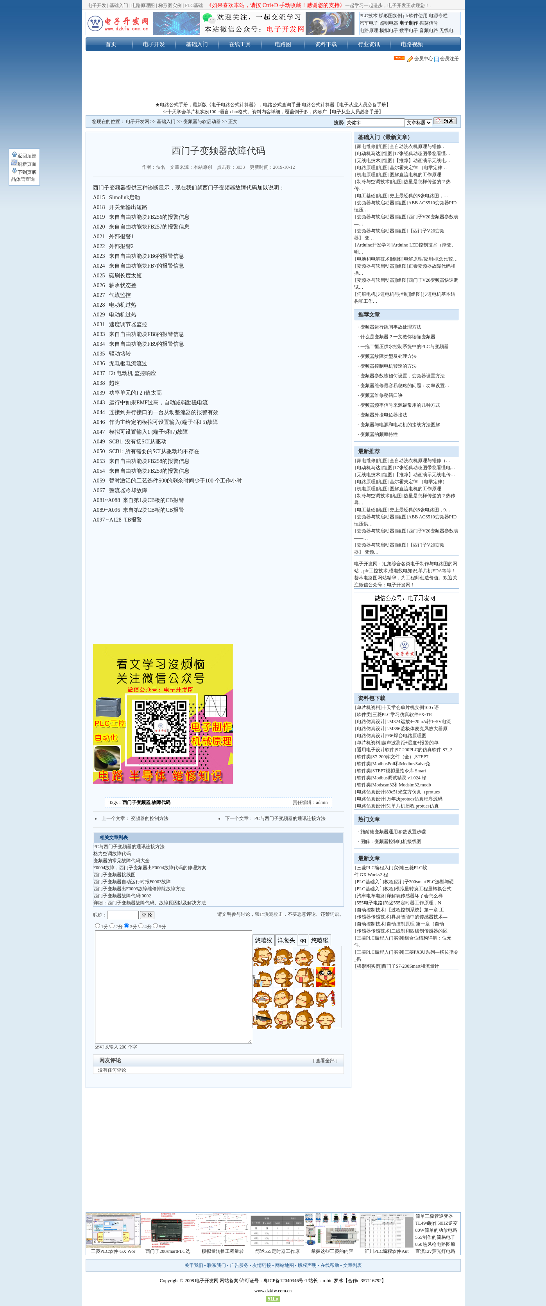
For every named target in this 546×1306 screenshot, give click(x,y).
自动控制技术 (371, 910)
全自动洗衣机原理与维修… (418, 146)
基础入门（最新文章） (385, 137)
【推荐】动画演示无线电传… (424, 474)
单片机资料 (368, 707)
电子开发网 (137, 121)
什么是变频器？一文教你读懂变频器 (397, 336)
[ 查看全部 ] (325, 1060)
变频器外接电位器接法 (383, 415)
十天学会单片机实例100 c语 (410, 707)
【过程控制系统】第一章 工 (415, 910)
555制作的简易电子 (435, 1237)
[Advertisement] (273, 83)
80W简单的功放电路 (436, 1230)
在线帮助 (329, 1265)
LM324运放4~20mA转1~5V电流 (419, 721)
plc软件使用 (415, 15)
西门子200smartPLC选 (167, 1251)
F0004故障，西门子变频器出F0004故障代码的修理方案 (149, 867)
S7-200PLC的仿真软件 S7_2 (424, 749)
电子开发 (97, 5)
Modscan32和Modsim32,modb (401, 785)
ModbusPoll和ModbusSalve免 (401, 763)
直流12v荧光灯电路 (435, 1251)
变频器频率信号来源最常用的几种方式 (400, 405)
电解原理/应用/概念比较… (431, 259)
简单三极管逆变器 (434, 1216)
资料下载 (326, 44)
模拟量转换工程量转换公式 (423, 889)
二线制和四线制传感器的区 (419, 931)
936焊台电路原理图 (406, 735)
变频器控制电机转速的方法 (388, 366)
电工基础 (366, 195)
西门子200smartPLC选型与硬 (424, 881)
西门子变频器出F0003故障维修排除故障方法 (139, 889)
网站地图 (284, 1265)
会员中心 (420, 58)
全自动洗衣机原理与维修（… (420, 460)
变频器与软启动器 (202, 121)
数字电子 (408, 30)
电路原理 (369, 30)
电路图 (283, 44)
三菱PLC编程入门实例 (380, 867)
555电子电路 (370, 903)
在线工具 (240, 44)
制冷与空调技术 (373, 181)
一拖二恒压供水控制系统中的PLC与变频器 (404, 346)
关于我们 (193, 1265)
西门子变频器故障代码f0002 (122, 896)
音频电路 (428, 30)
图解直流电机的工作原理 (415, 174)
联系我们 (216, 1265)
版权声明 (307, 1265)
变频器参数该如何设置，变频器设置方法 (402, 376)
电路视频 (412, 44)
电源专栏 (438, 15)
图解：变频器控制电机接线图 (390, 841)
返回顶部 (23, 156)
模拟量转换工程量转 (223, 1251)
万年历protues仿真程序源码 (414, 799)
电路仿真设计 (371, 721)
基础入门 (118, 5)
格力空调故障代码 (112, 853)
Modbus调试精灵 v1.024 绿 (399, 778)
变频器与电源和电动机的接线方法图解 (400, 424)
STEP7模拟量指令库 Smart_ (400, 771)
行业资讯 (369, 44)
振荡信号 (428, 23)
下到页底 (23, 172)
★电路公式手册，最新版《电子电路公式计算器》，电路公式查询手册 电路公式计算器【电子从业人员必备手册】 (273, 104)
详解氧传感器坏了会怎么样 (415, 896)
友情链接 (261, 1265)
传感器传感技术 (373, 917)
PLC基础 (194, 5)
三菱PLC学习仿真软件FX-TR (402, 714)
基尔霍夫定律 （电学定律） (418, 481)
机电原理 (366, 174)
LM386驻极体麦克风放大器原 (417, 728)
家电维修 (366, 146)
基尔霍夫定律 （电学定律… (418, 167)
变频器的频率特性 (379, 434)
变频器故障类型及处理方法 (388, 356)
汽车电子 (369, 23)
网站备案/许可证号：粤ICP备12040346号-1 (263, 1280)
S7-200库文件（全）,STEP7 (400, 756)
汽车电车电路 (371, 896)
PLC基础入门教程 (375, 881)
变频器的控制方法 (149, 818)
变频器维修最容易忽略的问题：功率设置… (404, 385)
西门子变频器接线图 (114, 874)
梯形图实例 (170, 5)
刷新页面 (23, 164)
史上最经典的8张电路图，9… (420, 510)
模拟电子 (389, 30)
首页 (111, 44)
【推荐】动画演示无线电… (422, 160)
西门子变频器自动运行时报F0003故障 (132, 881)
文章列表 (352, 1265)
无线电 (446, 30)
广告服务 (239, 1265)
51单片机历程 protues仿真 (413, 806)
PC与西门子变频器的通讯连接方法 (290, 818)
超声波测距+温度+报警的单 (410, 742)
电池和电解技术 (373, 259)
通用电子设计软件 (375, 749)
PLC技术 (369, 15)
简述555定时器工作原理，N (413, 903)
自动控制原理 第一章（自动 (415, 924)
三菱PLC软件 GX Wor (113, 1251)
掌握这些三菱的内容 (332, 1251)
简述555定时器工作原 (277, 1251)
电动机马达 (368, 153)
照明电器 (389, 23)
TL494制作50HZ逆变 (436, 1223)
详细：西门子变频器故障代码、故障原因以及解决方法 (149, 903)
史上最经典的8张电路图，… (419, 195)
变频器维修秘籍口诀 (381, 395)
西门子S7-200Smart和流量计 (410, 966)
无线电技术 (368, 160)
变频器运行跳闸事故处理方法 (390, 327)
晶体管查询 (23, 179)
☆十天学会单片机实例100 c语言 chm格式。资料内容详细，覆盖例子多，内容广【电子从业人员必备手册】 (273, 111)
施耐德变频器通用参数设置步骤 (393, 831)
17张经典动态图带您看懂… (422, 153)
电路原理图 (143, 5)
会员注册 (446, 58)
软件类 (364, 714)
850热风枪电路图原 (435, 1244)
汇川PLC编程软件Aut (386, 1251)
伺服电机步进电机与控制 (382, 294)
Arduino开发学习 (374, 245)
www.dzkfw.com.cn (273, 1290)
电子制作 (408, 23)
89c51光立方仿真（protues (413, 792)
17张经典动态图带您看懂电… (424, 467)
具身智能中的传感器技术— (419, 917)
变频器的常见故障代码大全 (121, 860)
